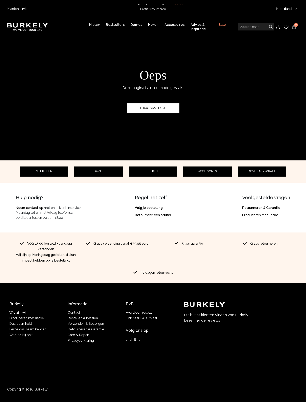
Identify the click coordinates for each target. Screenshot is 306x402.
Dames (98, 171)
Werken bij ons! (21, 335)
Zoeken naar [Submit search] (270, 26)
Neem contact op (29, 208)
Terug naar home (153, 108)
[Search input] (256, 26)
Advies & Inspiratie (262, 171)
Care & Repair (78, 335)
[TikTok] (139, 339)
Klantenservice (18, 9)
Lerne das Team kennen (27, 329)
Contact (74, 312)
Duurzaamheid (20, 323)
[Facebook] (131, 339)
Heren (153, 171)
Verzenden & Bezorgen (86, 323)
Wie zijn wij (17, 312)
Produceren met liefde (260, 215)
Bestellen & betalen (83, 318)
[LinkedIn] (135, 339)
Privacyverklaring (81, 340)
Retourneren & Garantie (261, 208)
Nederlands (285, 9)
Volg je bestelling (149, 208)
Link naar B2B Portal (141, 318)
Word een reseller (140, 312)
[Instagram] (126, 339)
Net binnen (44, 171)
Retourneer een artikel (153, 215)
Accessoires (207, 171)
